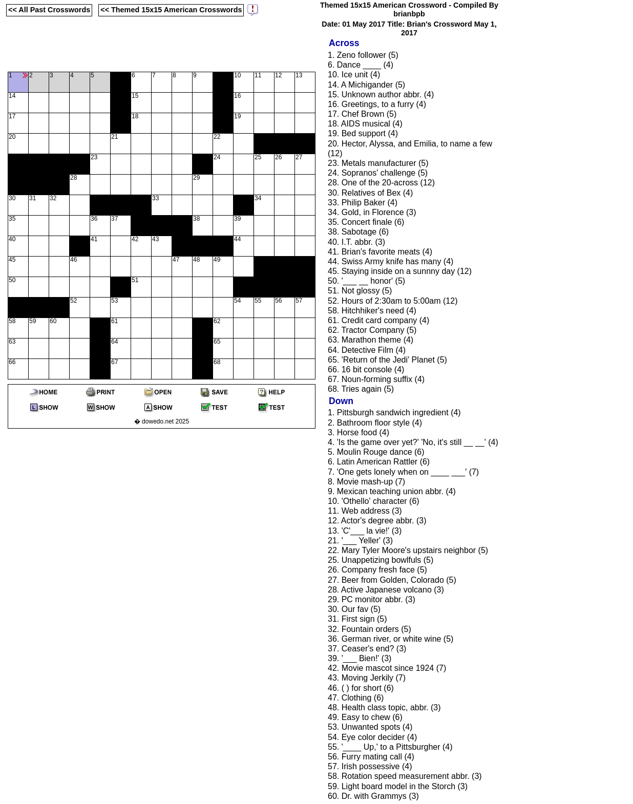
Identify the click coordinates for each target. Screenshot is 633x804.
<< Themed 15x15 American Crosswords (171, 10)
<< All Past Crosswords (49, 10)
